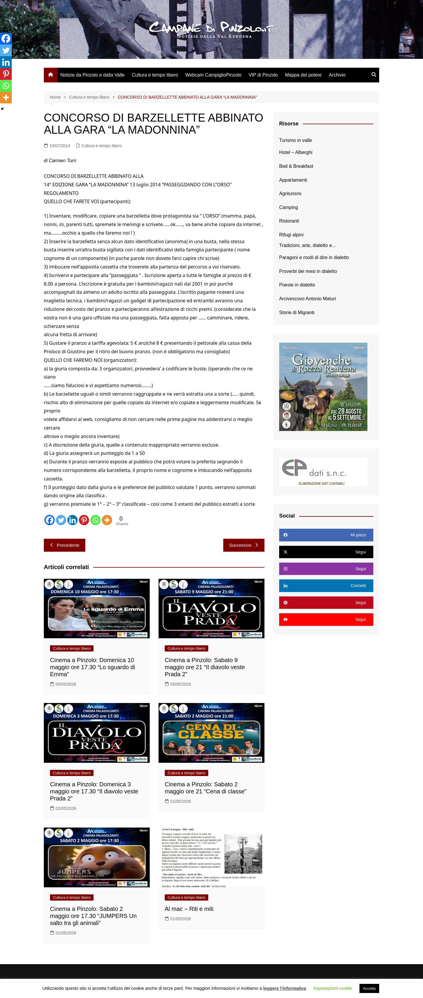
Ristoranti (289, 220)
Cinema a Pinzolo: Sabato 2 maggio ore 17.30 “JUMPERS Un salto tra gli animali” (93, 916)
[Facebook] (49, 520)
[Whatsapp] (95, 520)
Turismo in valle (295, 140)
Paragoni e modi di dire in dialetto (314, 257)
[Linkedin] (72, 520)
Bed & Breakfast (296, 166)
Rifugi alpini (291, 234)
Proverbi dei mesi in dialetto (308, 271)
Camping (288, 207)
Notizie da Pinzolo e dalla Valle (92, 74)
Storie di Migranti (296, 312)
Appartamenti (293, 180)
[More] (107, 520)
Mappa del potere (303, 74)
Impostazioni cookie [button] (332, 988)
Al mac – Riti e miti (189, 909)
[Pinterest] (84, 520)
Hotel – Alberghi (295, 152)
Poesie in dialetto (297, 284)
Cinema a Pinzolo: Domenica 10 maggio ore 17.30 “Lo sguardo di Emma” (92, 667)
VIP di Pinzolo (263, 74)
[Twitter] (61, 520)
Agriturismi (290, 193)
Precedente (64, 545)
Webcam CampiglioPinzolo (213, 74)
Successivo (244, 545)
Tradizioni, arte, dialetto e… (308, 245)
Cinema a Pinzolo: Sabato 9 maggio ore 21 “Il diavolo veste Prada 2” (205, 667)
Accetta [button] (369, 988)
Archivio (337, 74)
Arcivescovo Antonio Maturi (307, 298)
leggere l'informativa (284, 988)
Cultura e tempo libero (155, 74)
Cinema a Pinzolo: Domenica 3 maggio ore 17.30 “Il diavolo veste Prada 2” (94, 791)
